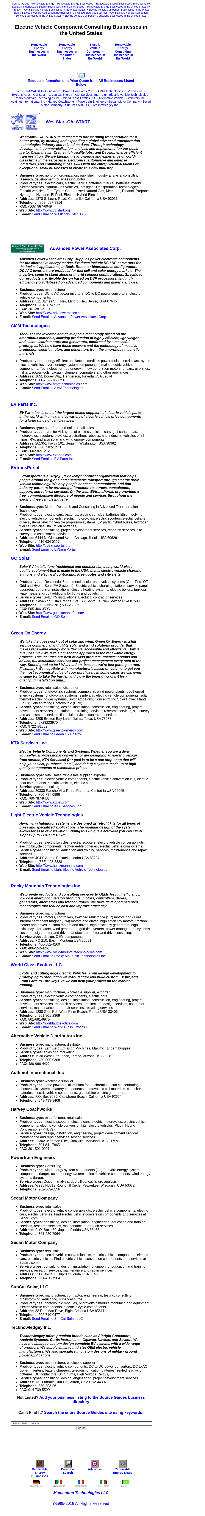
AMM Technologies (110, 91)
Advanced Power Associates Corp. (72, 91)
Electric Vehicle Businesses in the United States (58, 9)
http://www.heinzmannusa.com (59, 866)
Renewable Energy (43, 3)
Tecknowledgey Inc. (106, 105)
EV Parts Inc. (134, 91)
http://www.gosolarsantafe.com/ (60, 613)
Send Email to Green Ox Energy (56, 734)
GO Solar (39, 94)
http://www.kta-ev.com (52, 802)
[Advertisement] (89, 229)
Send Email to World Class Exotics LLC (62, 1027)
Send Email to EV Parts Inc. (53, 459)
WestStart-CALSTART (31, 91)
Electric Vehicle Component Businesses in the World (95, 51)
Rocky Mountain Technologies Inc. (37, 98)
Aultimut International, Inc (28, 101)
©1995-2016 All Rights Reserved (81, 1503)
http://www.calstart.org (53, 210)
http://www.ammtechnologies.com (61, 384)
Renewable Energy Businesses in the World (39, 50)
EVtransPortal (21, 94)
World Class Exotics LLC (79, 98)
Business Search (67, 1468)
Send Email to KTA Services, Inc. (57, 806)
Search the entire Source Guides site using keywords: (94, 1412)
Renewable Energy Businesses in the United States (54, 6)
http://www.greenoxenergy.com (59, 730)
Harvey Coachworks (61, 101)
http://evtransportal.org (53, 545)
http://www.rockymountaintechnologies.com (69, 952)
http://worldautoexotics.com (57, 1023)
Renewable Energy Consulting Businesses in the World (123, 51)
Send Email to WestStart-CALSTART (60, 214)
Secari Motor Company (124, 101)
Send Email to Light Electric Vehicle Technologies (69, 869)
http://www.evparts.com (54, 455)
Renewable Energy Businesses (75, 3)
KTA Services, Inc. (87, 94)
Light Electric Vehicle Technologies (125, 94)
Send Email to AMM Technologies (57, 388)
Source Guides (20, 3)
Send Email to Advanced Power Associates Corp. (69, 317)
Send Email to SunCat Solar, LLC (57, 1318)
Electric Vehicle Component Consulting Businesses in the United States (105, 15)
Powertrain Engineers (91, 101)
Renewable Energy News (122, 1468)
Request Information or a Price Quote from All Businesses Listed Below (81, 82)
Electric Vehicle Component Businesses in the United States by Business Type (69, 12)
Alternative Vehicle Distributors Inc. (122, 98)
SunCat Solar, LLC (77, 105)
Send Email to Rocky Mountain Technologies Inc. (69, 956)
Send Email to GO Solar (50, 617)
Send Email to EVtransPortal (54, 549)
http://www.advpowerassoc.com (60, 313)
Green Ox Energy (60, 94)
